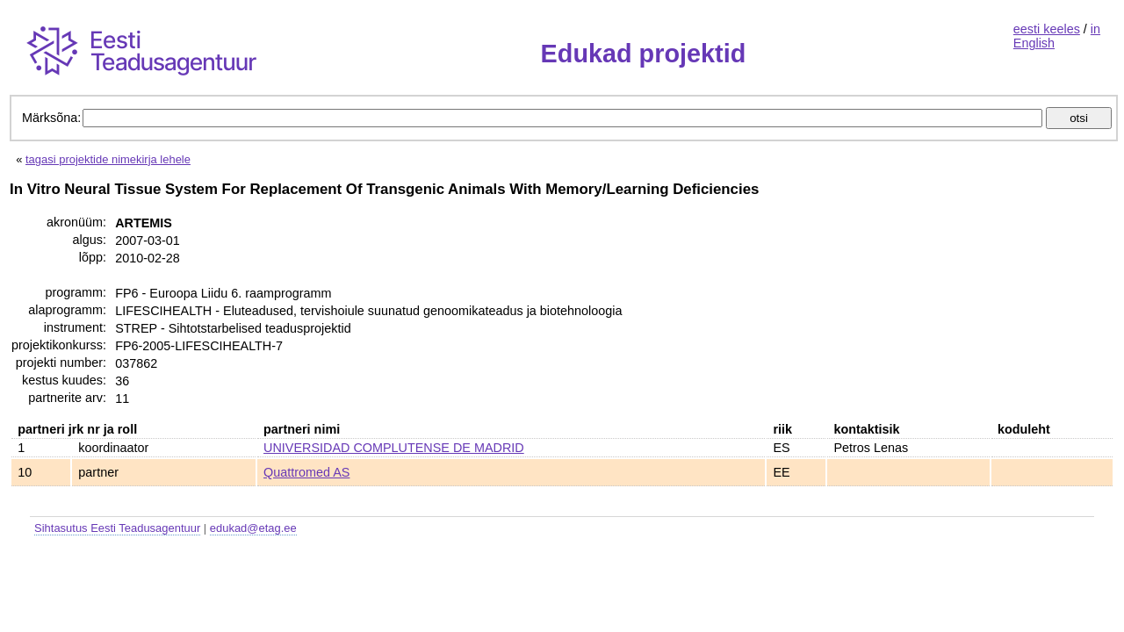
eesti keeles (1046, 29)
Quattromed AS (306, 472)
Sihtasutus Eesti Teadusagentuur (117, 528)
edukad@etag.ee (253, 528)
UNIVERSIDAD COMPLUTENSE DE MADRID (393, 448)
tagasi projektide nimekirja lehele (108, 159)
